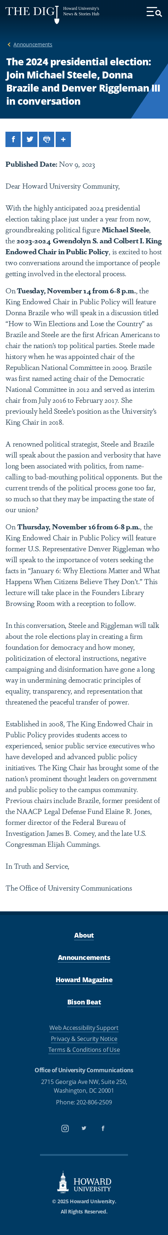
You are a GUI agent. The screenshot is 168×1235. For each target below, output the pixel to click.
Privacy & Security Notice (84, 1039)
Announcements (32, 44)
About (83, 935)
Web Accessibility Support (84, 1028)
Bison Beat (84, 1001)
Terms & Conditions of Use (84, 1050)
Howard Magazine (84, 979)
